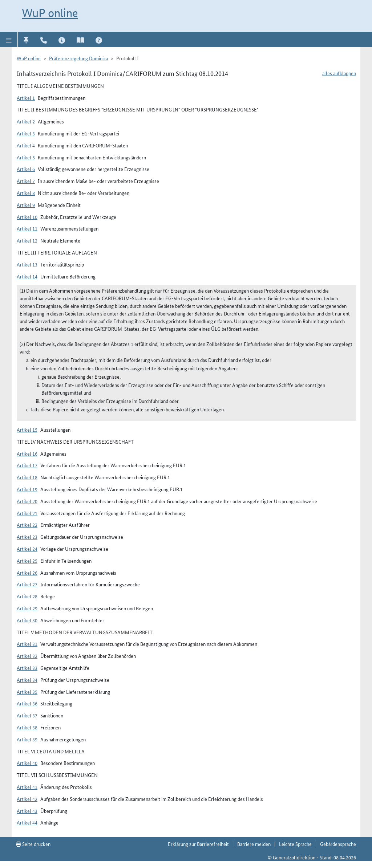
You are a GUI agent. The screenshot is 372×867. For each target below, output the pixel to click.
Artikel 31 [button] (27, 643)
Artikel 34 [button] (27, 679)
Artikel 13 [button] (27, 264)
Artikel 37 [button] (27, 715)
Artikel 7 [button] (26, 180)
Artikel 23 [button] (27, 536)
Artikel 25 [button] (27, 560)
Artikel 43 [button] (27, 810)
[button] (9, 39)
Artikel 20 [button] (27, 501)
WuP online (50, 12)
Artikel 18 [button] (27, 477)
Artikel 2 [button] (26, 121)
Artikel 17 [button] (27, 465)
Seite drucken (33, 843)
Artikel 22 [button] (27, 524)
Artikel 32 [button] (27, 655)
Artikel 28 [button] (27, 596)
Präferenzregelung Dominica (78, 58)
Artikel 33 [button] (27, 667)
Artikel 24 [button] (27, 548)
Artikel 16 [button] (27, 453)
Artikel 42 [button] (27, 798)
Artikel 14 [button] (27, 276)
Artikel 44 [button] (27, 822)
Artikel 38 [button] (27, 727)
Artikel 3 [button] (26, 133)
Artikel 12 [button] (27, 240)
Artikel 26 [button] (27, 572)
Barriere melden (254, 843)
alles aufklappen (339, 73)
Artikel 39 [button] (27, 739)
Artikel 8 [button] (26, 192)
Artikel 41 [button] (27, 786)
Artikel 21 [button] (27, 513)
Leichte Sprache (295, 843)
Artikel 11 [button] (27, 228)
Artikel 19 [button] (27, 489)
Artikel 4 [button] (26, 145)
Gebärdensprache (338, 843)
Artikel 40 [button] (27, 762)
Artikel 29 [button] (27, 608)
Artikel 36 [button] (27, 703)
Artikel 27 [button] (27, 584)
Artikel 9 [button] (26, 204)
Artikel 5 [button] (26, 157)
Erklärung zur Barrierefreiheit (198, 843)
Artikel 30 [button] (27, 620)
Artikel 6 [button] (26, 168)
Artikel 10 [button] (27, 216)
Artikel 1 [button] (26, 97)
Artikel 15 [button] (27, 429)
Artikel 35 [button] (27, 691)
